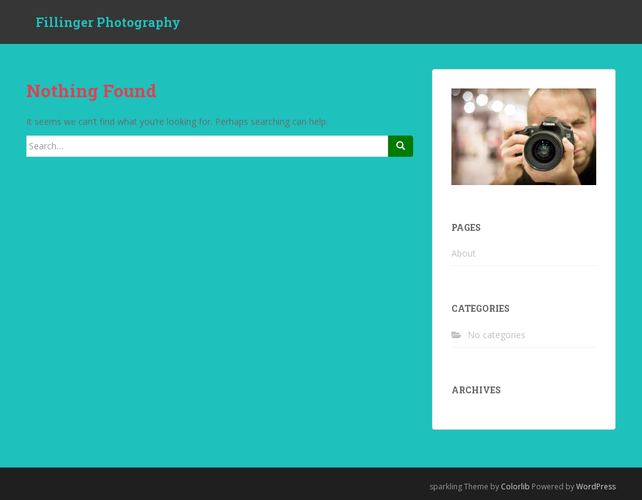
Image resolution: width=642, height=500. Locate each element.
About (463, 253)
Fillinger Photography (108, 22)
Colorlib (515, 486)
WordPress (596, 486)
